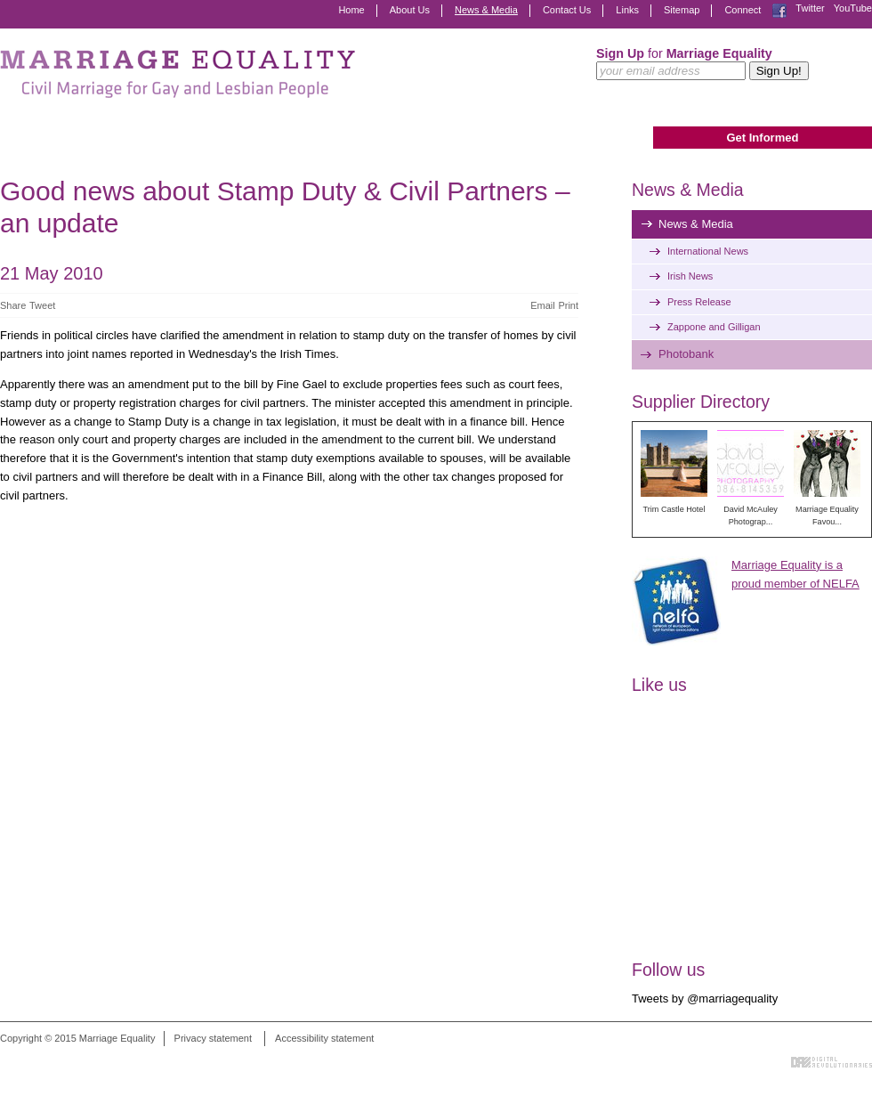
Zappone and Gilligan (714, 326)
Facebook (779, 11)
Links (627, 9)
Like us (659, 684)
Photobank (686, 354)
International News (707, 251)
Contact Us (567, 9)
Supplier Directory (701, 401)
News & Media (486, 9)
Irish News (690, 276)
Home (351, 9)
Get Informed (762, 137)
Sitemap (681, 9)
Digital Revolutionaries (831, 1062)
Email (542, 305)
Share (13, 305)
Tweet (42, 305)
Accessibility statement (324, 1038)
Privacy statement (213, 1038)
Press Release (699, 301)
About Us (410, 9)
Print (568, 305)
